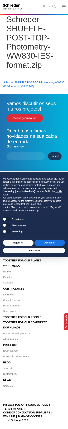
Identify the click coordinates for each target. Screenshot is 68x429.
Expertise (8, 277)
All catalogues (10, 339)
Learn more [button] (34, 250)
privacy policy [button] (49, 182)
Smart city (8, 368)
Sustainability (10, 374)
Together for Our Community (25, 322)
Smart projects (10, 351)
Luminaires (9, 294)
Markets (7, 271)
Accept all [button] (49, 242)
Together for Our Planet (22, 260)
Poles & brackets (12, 305)
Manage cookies (30, 416)
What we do (11, 265)
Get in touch (66, 321)
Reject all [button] (18, 242)
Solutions (8, 282)
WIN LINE (9, 416)
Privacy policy (14, 404)
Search (54, 6)
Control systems (11, 300)
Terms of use (13, 408)
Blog (7, 362)
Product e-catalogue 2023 (16, 333)
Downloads (11, 327)
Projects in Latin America (16, 356)
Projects (10, 345)
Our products (13, 288)
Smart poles (9, 311)
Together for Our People (22, 317)
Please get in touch (24, 118)
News (7, 380)
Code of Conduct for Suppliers (26, 412)
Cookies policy (39, 404)
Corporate (8, 386)
